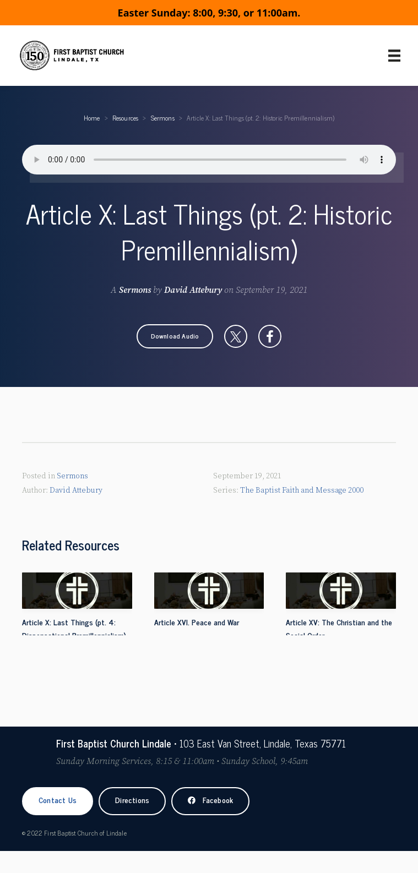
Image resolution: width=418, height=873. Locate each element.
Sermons (163, 117)
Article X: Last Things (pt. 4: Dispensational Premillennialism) (74, 628)
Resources (125, 117)
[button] (175, 336)
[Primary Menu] (394, 55)
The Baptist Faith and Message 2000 (301, 490)
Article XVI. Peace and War (196, 621)
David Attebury (193, 290)
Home (92, 117)
